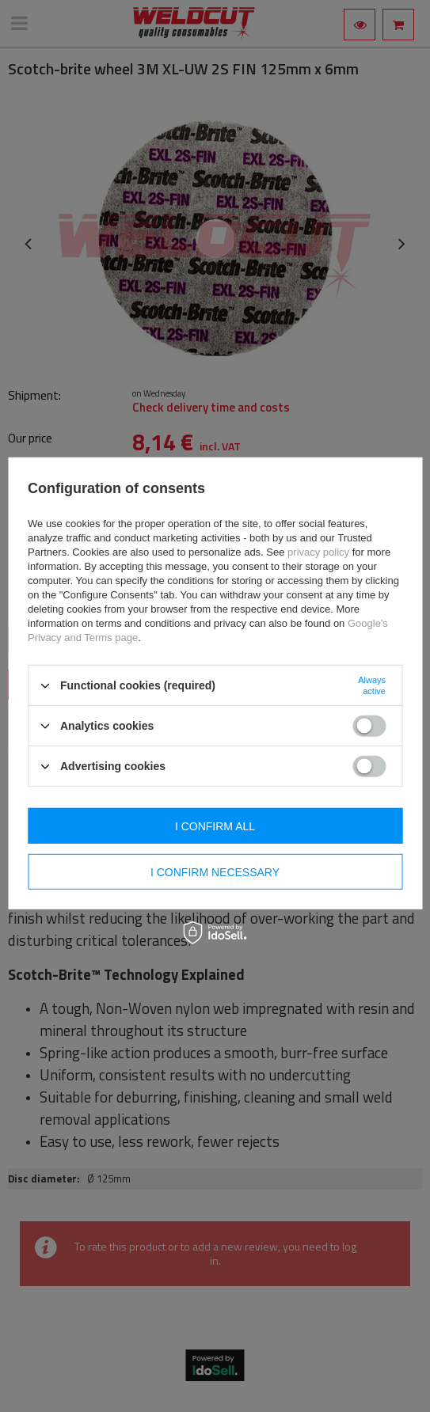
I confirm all (215, 825)
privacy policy (318, 552)
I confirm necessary (215, 871)
